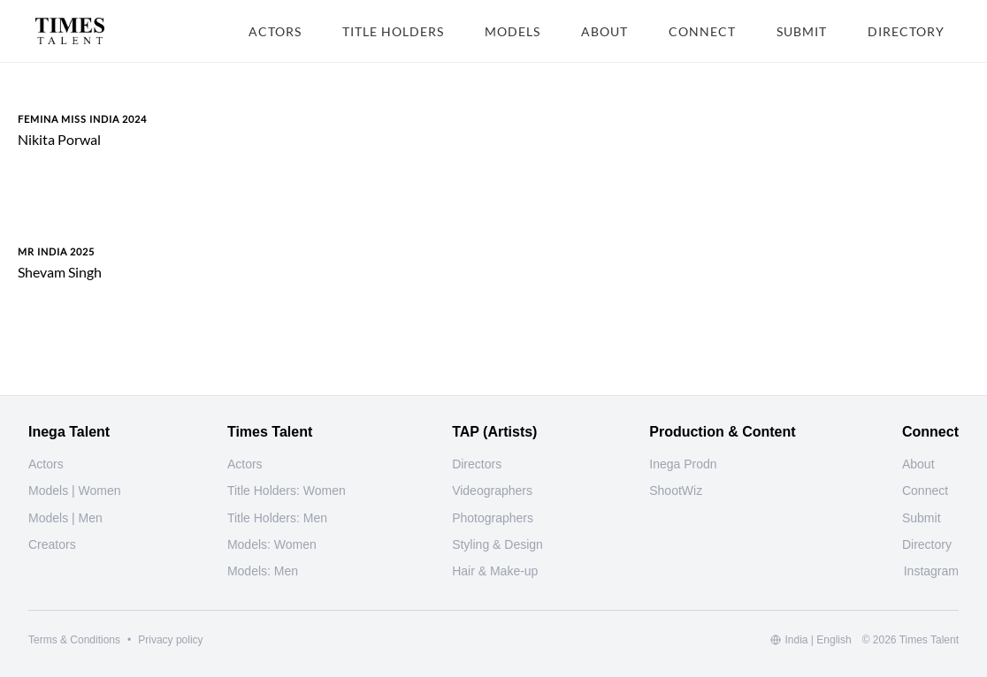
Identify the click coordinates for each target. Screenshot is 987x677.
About (918, 464)
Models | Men (65, 518)
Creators (52, 544)
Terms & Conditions (74, 640)
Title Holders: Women (286, 490)
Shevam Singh (60, 271)
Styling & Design (497, 544)
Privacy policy (170, 640)
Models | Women (74, 490)
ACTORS (275, 31)
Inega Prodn (682, 464)
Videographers (492, 490)
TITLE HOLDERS (393, 31)
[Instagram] (931, 571)
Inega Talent (69, 431)
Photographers (492, 518)
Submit (921, 518)
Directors (476, 464)
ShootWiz (675, 490)
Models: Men (262, 571)
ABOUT (604, 31)
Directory (927, 544)
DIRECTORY (906, 31)
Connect (925, 490)
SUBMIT (802, 31)
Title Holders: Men (277, 518)
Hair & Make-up (495, 571)
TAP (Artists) (494, 431)
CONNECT (702, 31)
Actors (46, 464)
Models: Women (272, 544)
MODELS (512, 31)
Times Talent (269, 431)
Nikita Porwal (59, 139)
